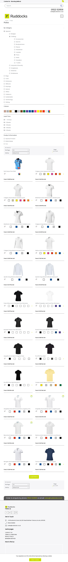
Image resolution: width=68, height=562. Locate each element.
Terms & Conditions (11, 534)
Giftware (8, 84)
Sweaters (19, 60)
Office (7, 92)
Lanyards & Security (17, 65)
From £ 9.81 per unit (40, 311)
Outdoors (8, 94)
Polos (17, 55)
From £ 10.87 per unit (9, 311)
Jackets (18, 52)
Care (7, 78)
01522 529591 (57, 9)
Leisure (8, 89)
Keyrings (8, 86)
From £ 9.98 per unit (40, 337)
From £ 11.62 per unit (40, 258)
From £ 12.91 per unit (9, 443)
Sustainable (9, 97)
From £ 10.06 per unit (9, 469)
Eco (7, 144)
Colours (34, 106)
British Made (9, 141)
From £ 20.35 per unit (40, 232)
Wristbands (14, 73)
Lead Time (34, 116)
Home (6, 20)
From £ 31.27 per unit (9, 285)
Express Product (10, 139)
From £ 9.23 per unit (40, 443)
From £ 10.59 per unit (9, 364)
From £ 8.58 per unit (40, 364)
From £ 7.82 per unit (40, 469)
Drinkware (9, 81)
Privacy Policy (9, 536)
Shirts (17, 57)
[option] (11, 174)
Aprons (18, 42)
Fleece (18, 47)
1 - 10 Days (9, 120)
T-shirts (18, 63)
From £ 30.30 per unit (40, 285)
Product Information (34, 135)
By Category (34, 28)
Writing (8, 102)
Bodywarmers (20, 44)
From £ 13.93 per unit (9, 337)
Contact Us (7, 1)
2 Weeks (8, 122)
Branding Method (16, 1)
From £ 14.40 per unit (40, 179)
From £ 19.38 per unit (9, 179)
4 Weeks (8, 128)
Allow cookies (35, 560)
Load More (34, 477)
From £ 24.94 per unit (40, 205)
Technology (9, 99)
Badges (13, 34)
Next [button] (63, 174)
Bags (7, 76)
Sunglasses (14, 68)
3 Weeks (8, 125)
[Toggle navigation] (61, 16)
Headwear (19, 49)
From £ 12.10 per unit (40, 390)
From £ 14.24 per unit (9, 205)
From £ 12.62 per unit (9, 417)
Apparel (8, 31)
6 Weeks (8, 130)
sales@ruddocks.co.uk (56, 11)
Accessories (19, 39)
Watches (13, 71)
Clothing (13, 36)
